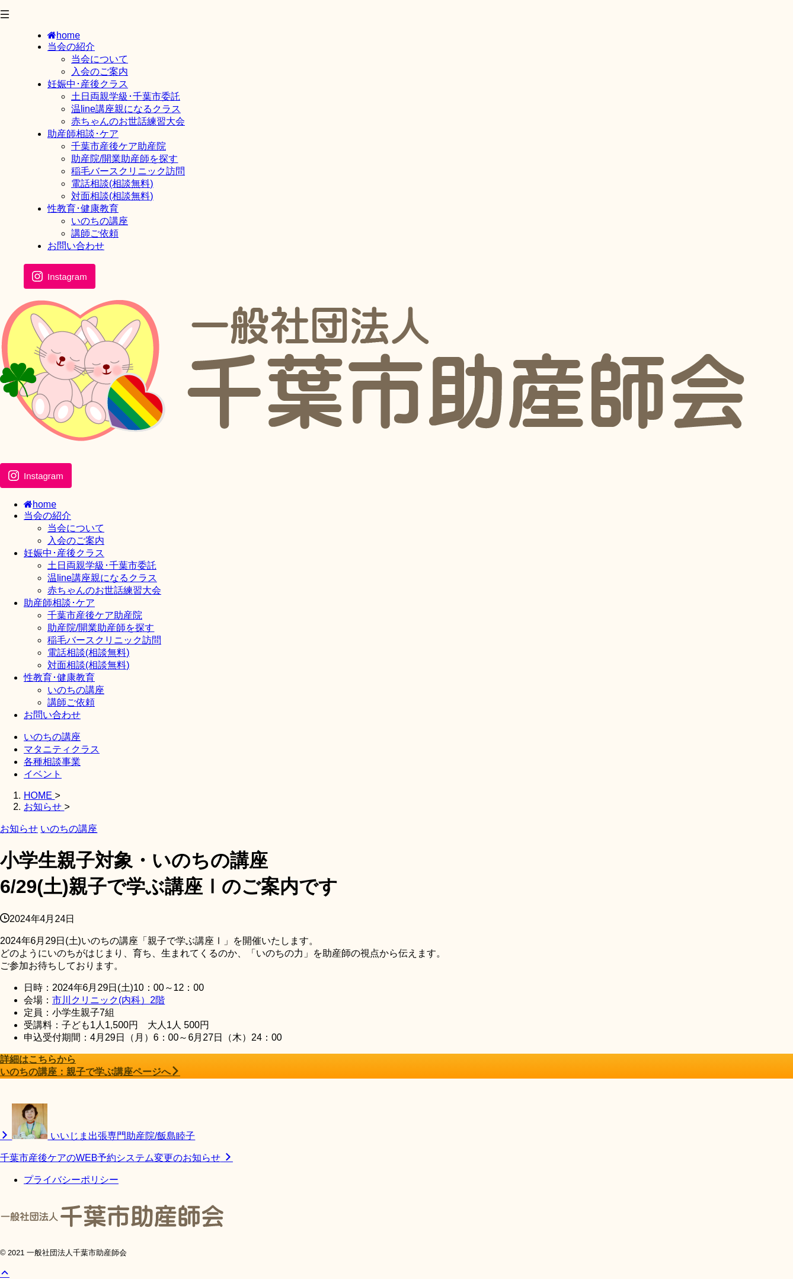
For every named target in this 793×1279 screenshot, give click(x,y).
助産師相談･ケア (59, 603)
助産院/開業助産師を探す (100, 628)
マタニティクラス (62, 749)
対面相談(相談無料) (88, 665)
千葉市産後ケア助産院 (94, 615)
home (40, 504)
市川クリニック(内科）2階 (108, 1000)
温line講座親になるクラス (102, 578)
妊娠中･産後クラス (64, 553)
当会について (75, 528)
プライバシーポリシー (71, 1180)
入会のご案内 (75, 540)
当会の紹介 (47, 516)
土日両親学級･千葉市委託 (101, 565)
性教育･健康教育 (59, 677)
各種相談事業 (52, 762)
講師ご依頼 (71, 702)
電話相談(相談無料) (88, 653)
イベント (43, 774)
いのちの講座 (75, 690)
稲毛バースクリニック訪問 (104, 640)
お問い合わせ (52, 715)
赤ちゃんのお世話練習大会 (104, 590)
